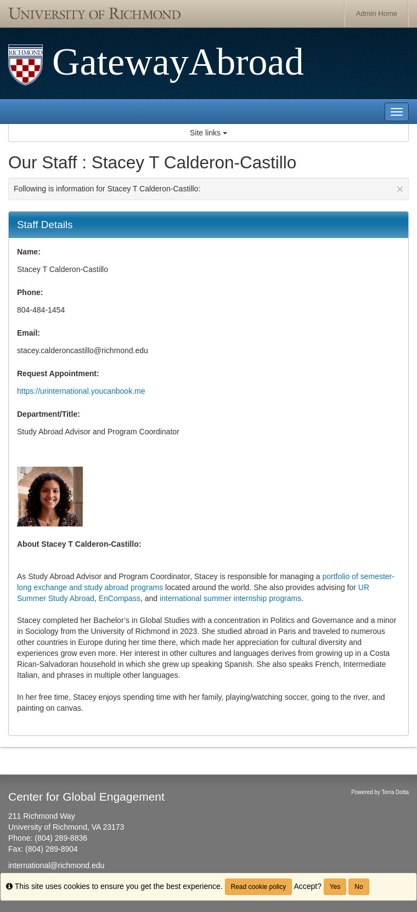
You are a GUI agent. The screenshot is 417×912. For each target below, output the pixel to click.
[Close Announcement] (400, 189)
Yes (335, 887)
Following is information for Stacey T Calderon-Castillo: (208, 189)
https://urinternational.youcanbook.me (81, 391)
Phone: (30, 292)
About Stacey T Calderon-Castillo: (79, 544)
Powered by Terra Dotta (380, 792)
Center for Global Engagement (86, 796)
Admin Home (376, 13)
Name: (29, 251)
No (358, 887)
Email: (28, 332)
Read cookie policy (258, 887)
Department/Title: (48, 414)
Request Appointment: (58, 373)
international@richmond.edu (56, 865)
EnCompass (119, 598)
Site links (208, 132)
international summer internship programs (230, 598)
